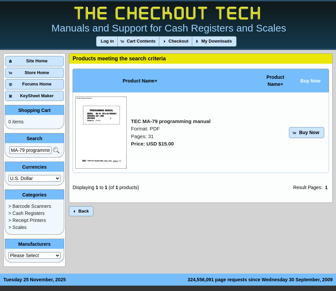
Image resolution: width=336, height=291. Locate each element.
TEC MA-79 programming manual (171, 121)
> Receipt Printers (27, 220)
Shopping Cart (34, 110)
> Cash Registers (26, 213)
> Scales (17, 227)
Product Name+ (140, 80)
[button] (107, 41)
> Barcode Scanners (29, 206)
